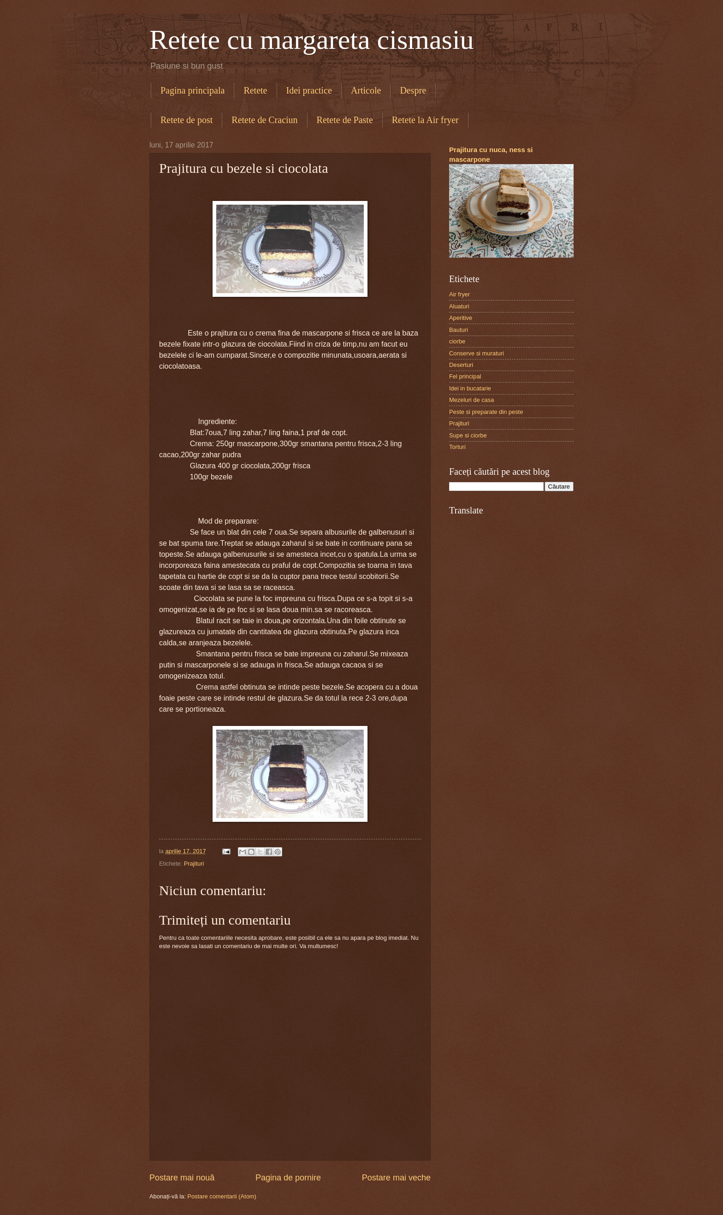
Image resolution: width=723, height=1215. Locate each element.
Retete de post (186, 120)
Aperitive (460, 317)
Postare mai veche (396, 1177)
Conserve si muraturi (476, 353)
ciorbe (457, 341)
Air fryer (459, 294)
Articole (366, 90)
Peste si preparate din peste (486, 411)
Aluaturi (459, 306)
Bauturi (458, 329)
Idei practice (309, 90)
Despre (413, 90)
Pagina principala (192, 90)
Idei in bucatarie (470, 388)
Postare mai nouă (181, 1177)
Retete (255, 90)
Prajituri (194, 863)
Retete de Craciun (264, 120)
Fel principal (465, 376)
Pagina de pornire (288, 1177)
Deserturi (461, 364)
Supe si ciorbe (468, 435)
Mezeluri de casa (471, 399)
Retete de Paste (345, 120)
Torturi (457, 446)
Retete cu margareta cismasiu (311, 39)
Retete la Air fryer (425, 120)
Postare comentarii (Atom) (221, 1196)
